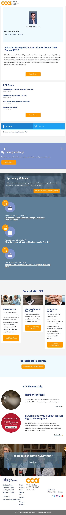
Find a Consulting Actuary (33, 327)
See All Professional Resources (33, 366)
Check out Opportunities (54, 344)
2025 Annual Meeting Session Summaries (16, 101)
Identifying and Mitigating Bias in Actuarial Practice (27, 242)
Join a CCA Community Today (11, 338)
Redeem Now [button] (58, 435)
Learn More (33, 74)
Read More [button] (59, 406)
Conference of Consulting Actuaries (9, 3)
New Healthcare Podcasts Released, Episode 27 (18, 89)
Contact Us (51, 490)
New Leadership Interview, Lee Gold (15, 95)
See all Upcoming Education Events (46, 191)
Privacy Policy (52, 492)
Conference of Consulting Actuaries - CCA (15, 132)
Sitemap (60, 492)
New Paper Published (10, 107)
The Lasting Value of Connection (13, 34)
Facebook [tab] (9, 126)
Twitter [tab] (41, 126)
